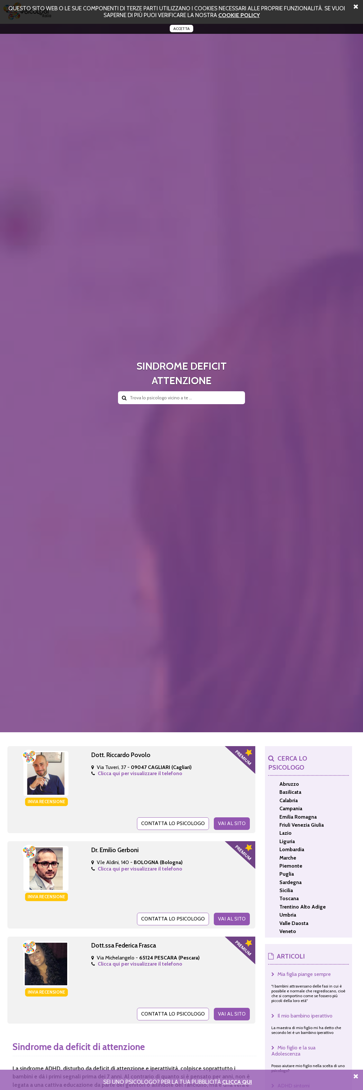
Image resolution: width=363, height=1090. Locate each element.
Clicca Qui (237, 1081)
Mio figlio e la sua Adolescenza (293, 1051)
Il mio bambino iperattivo (304, 1016)
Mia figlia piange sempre (304, 974)
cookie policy (239, 15)
